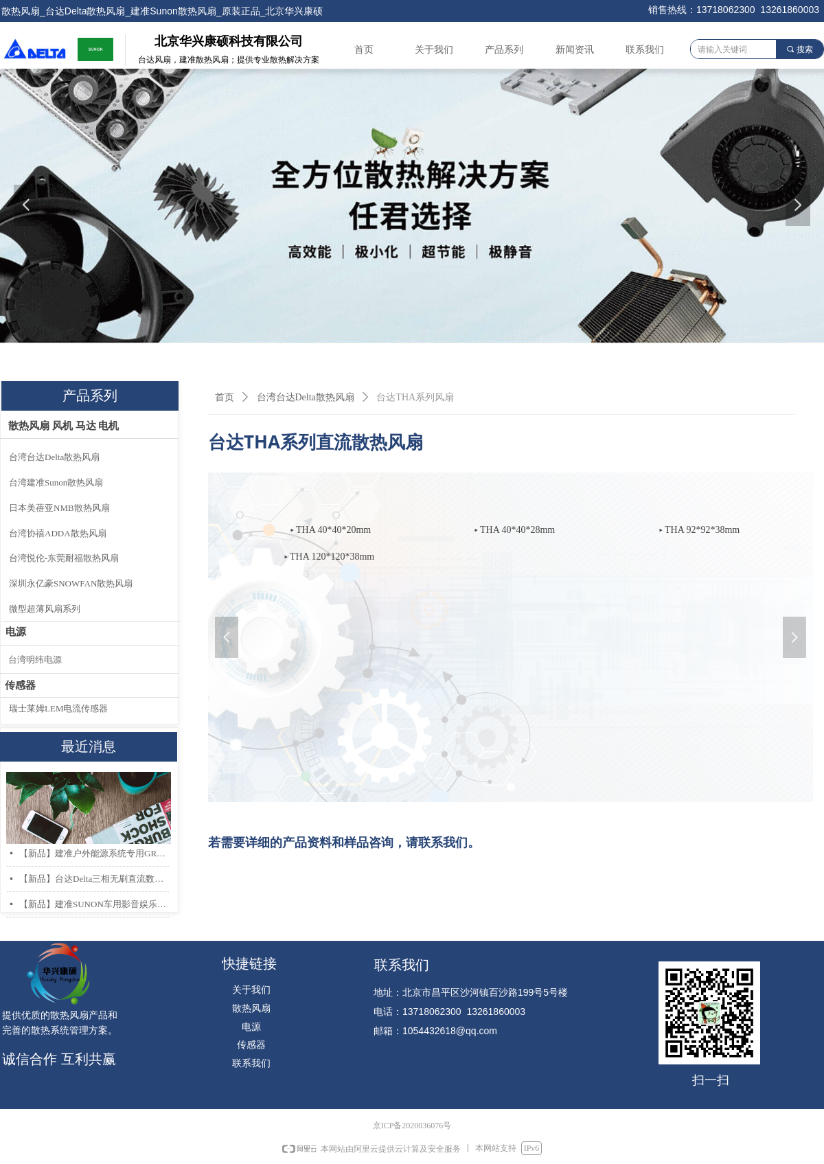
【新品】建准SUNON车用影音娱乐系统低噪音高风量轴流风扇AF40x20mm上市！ (94, 904)
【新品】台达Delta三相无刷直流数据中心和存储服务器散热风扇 (94, 879)
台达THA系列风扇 (415, 397)
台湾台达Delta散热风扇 (305, 397)
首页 (224, 397)
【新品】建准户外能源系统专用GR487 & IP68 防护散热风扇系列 (94, 853)
